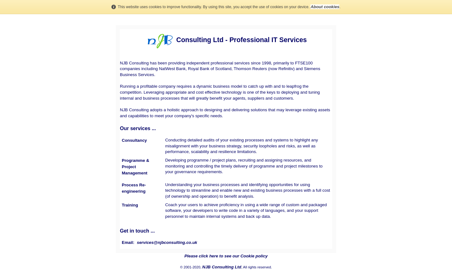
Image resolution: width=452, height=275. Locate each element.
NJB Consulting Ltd (221, 267)
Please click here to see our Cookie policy (225, 256)
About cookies (324, 6)
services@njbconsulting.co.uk (167, 242)
